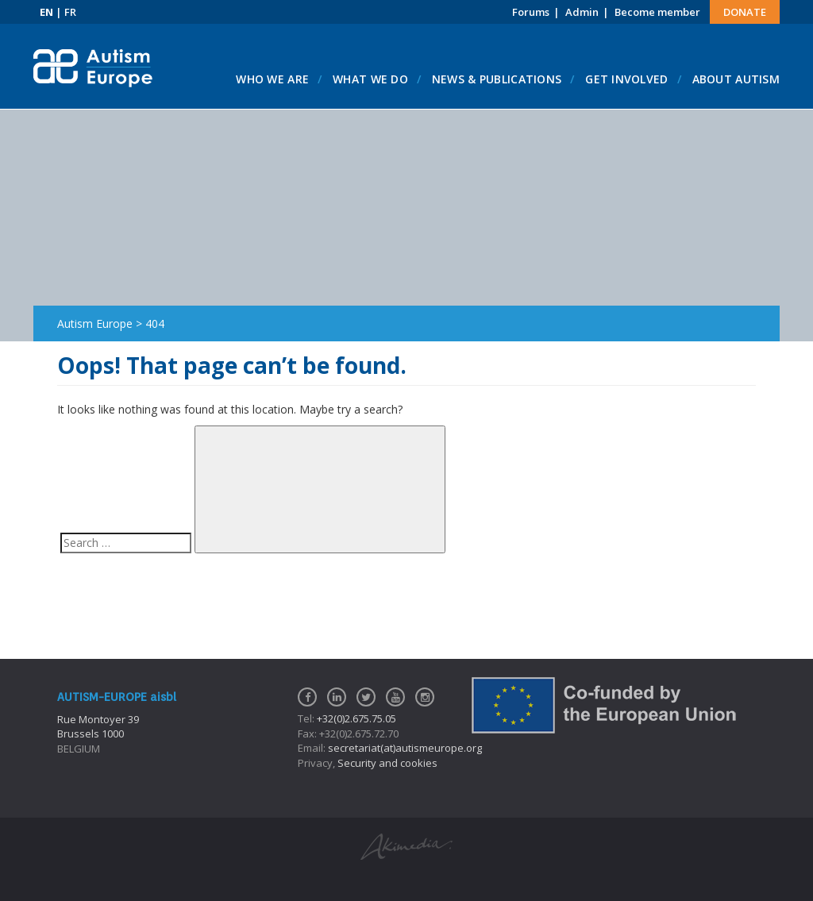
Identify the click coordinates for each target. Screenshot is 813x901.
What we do (370, 79)
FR (70, 12)
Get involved (626, 79)
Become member (657, 12)
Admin (582, 12)
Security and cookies (387, 763)
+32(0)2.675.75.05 (356, 718)
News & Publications (496, 79)
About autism (736, 79)
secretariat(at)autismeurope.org (405, 748)
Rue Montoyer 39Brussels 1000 (98, 726)
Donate (744, 12)
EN (46, 12)
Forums (530, 12)
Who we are (272, 79)
